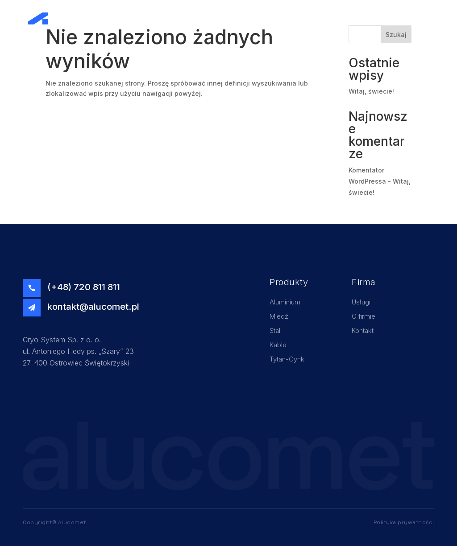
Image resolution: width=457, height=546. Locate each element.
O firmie (345, 18)
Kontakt (408, 18)
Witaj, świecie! (371, 91)
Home (285, 18)
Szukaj (396, 34)
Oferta (377, 18)
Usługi (314, 18)
